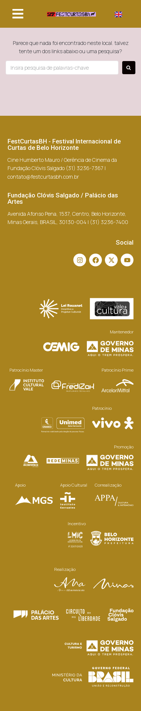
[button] (17, 14)
